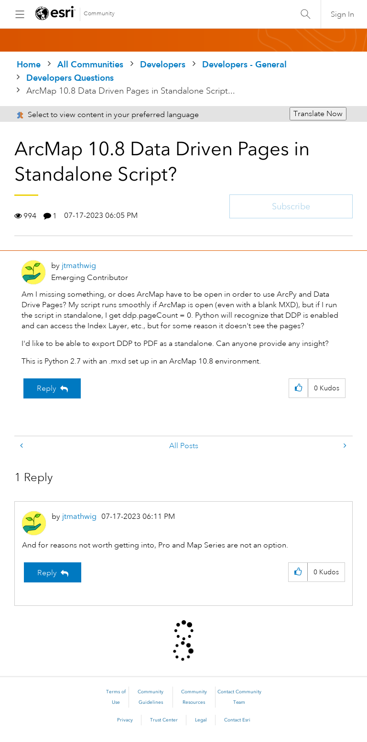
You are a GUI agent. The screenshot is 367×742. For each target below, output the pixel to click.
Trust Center (164, 720)
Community (99, 13)
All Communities (90, 64)
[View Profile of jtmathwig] (79, 265)
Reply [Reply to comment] (47, 573)
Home (29, 64)
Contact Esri (237, 720)
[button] (298, 388)
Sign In (342, 14)
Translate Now (318, 113)
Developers (162, 64)
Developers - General (244, 64)
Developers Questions (70, 78)
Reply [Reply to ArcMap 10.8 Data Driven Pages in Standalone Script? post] (46, 388)
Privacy (125, 720)
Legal (201, 720)
